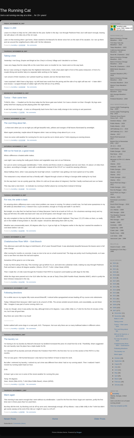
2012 (115, 295)
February (118, 382)
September (118, 361)
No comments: (32, 45)
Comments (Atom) (19, 423)
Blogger (79, 432)
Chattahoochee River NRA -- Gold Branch (23, 241)
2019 (115, 275)
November (118, 316)
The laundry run (11, 339)
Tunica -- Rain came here (15, 98)
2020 (115, 272)
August (117, 364)
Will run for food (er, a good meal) (19, 151)
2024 (115, 263)
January (117, 385)
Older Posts (99, 419)
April (116, 376)
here (23, 207)
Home (55, 419)
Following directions (13, 293)
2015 (115, 287)
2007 (115, 310)
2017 (115, 281)
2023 (115, 266)
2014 (115, 290)
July (116, 367)
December (118, 313)
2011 (115, 299)
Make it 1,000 (10, 28)
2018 (115, 278)
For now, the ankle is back (15, 200)
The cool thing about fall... (15, 123)
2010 (115, 301)
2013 (115, 293)
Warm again (9, 395)
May (116, 373)
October (117, 358)
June (116, 370)
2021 (115, 269)
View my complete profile (118, 406)
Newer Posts (10, 419)
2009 (115, 304)
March (117, 379)
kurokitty (116, 393)
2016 (115, 284)
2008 (115, 307)
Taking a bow (10, 56)
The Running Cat (15, 10)
